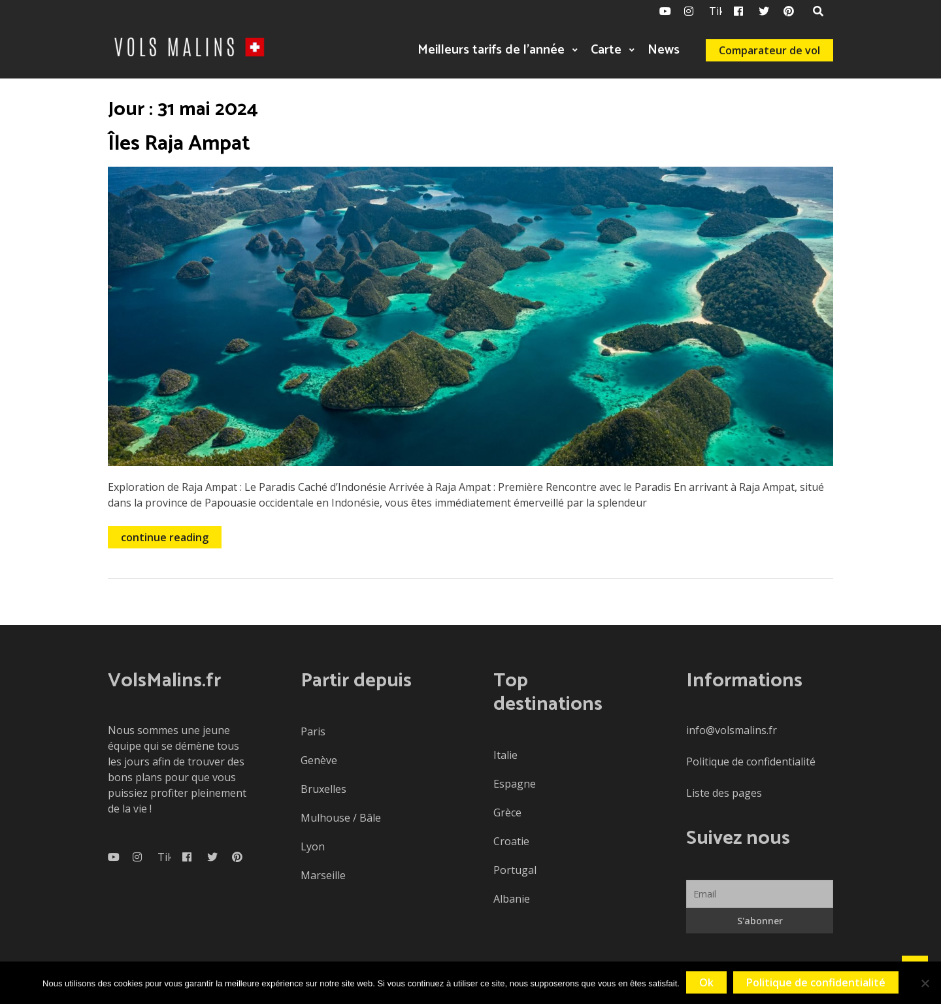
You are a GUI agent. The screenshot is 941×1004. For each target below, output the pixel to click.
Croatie (511, 841)
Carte (606, 50)
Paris (313, 731)
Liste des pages (724, 793)
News (664, 50)
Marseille (323, 875)
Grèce (507, 812)
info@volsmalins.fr (731, 730)
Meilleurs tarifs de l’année (491, 50)
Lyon (313, 846)
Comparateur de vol (769, 50)
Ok (706, 982)
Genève (319, 760)
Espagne (514, 784)
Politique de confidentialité (751, 761)
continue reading (164, 537)
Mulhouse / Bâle (341, 818)
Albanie (511, 899)
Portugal (515, 870)
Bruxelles (323, 789)
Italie (505, 755)
